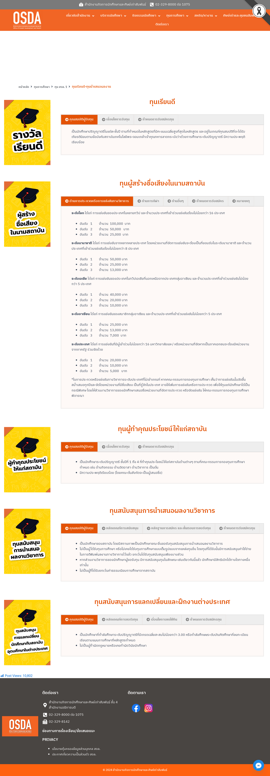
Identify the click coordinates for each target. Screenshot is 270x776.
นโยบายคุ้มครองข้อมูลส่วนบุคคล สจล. (78, 749)
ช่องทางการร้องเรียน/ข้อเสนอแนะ (68, 731)
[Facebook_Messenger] (258, 765)
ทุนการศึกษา (42, 86)
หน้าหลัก (24, 86)
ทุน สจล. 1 (61, 86)
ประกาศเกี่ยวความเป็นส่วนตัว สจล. (76, 754)
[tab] (79, 119)
